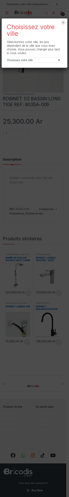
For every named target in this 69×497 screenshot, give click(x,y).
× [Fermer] (63, 22)
